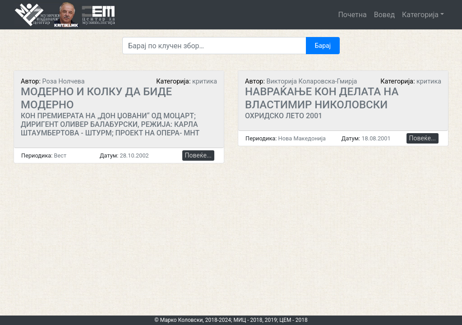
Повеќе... (198, 155)
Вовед (384, 14)
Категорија (420, 14)
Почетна (352, 14)
